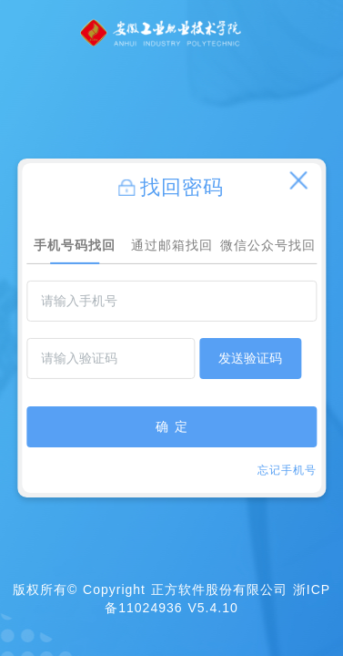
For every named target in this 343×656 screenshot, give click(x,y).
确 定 (172, 426)
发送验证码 (250, 358)
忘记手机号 (287, 470)
